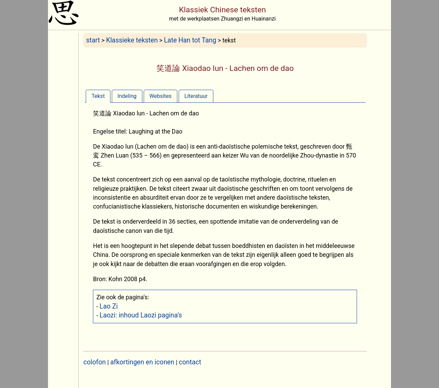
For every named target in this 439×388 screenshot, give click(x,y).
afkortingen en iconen (142, 362)
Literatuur (195, 96)
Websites (160, 96)
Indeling (127, 96)
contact (190, 362)
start (93, 40)
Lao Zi (108, 306)
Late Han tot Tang (190, 40)
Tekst (98, 96)
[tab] (98, 96)
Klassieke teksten (132, 40)
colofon (94, 362)
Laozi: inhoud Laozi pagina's (140, 315)
